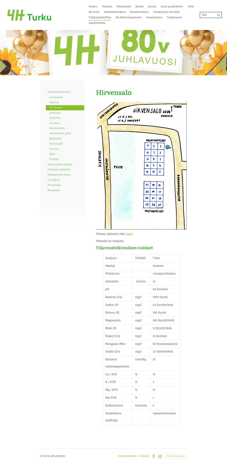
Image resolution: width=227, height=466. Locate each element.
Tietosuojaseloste (127, 456)
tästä (129, 234)
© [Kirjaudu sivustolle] (41, 456)
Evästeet (144, 456)
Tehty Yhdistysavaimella (175, 456)
